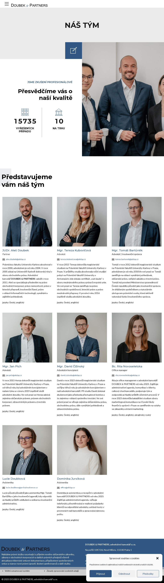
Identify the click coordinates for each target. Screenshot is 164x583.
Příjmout (100, 573)
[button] (157, 558)
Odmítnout (124, 573)
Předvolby (148, 573)
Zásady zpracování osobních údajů (63, 571)
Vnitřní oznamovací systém (17, 571)
